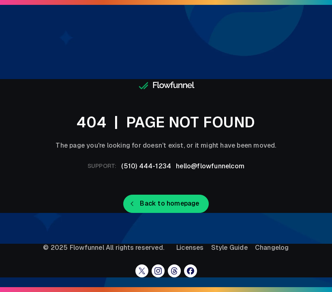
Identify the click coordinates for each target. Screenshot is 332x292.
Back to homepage (169, 203)
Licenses (190, 248)
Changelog (272, 248)
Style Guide (229, 248)
